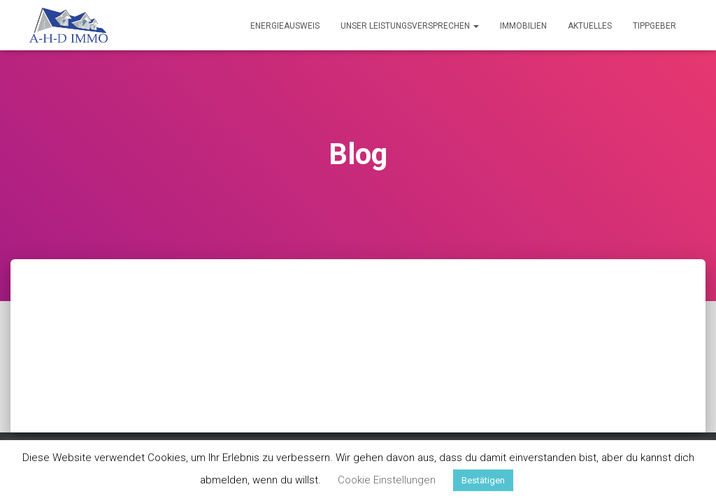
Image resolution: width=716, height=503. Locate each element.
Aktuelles (590, 26)
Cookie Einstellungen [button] (387, 480)
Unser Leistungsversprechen (410, 26)
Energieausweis (285, 26)
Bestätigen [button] (483, 480)
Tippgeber (654, 26)
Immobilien (523, 26)
